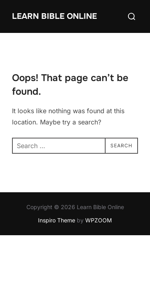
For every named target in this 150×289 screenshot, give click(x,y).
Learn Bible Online (54, 16)
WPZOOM (98, 220)
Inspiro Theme (56, 220)
